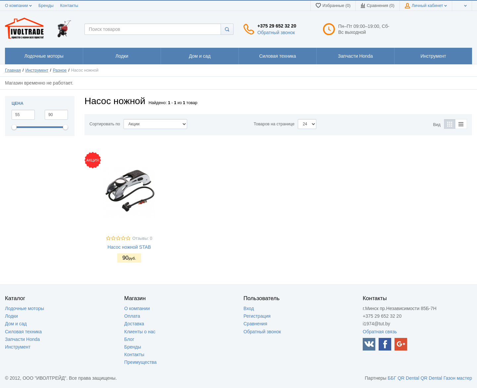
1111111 (44, 56)
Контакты (69, 5)
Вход (248, 308)
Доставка (134, 323)
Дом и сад (16, 323)
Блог (129, 339)
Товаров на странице (274, 124)
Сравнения (255, 323)
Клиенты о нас (139, 331)
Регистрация (257, 316)
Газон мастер (458, 378)
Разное (60, 70)
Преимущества (140, 362)
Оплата (132, 316)
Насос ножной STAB (129, 247)
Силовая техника (23, 331)
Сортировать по (104, 124)
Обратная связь (380, 331)
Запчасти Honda (22, 339)
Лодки (11, 316)
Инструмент (37, 70)
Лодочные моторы (24, 308)
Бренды (46, 5)
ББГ (392, 378)
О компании (18, 5)
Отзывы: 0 (142, 238)
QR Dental (408, 378)
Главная (13, 70)
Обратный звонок (276, 32)
